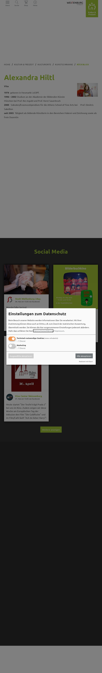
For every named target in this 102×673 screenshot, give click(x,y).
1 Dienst (21, 341)
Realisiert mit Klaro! (86, 361)
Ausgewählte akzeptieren (21, 356)
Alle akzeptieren (84, 356)
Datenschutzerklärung (43, 331)
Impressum (59, 331)
